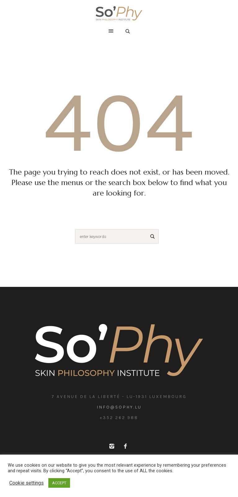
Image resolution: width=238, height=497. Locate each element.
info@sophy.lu (119, 407)
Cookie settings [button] (26, 483)
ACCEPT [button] (59, 483)
